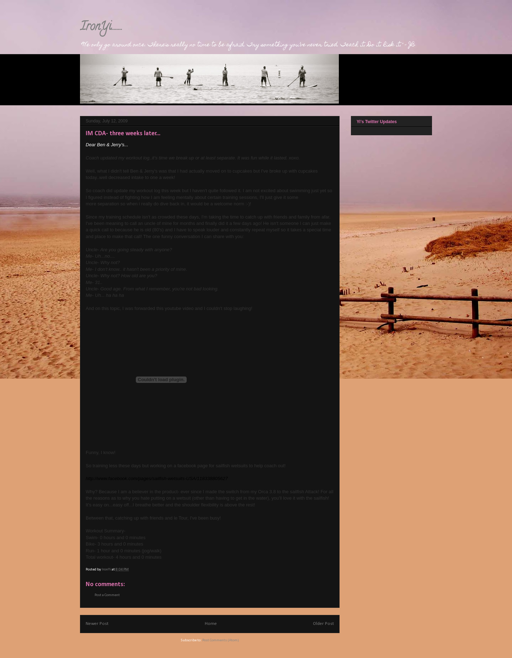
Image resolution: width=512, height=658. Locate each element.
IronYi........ (101, 27)
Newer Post (97, 623)
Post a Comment (107, 595)
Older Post (323, 623)
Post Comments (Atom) (220, 640)
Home (211, 623)
